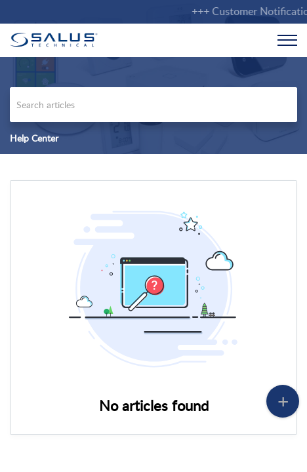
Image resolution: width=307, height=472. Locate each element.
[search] (153, 104)
